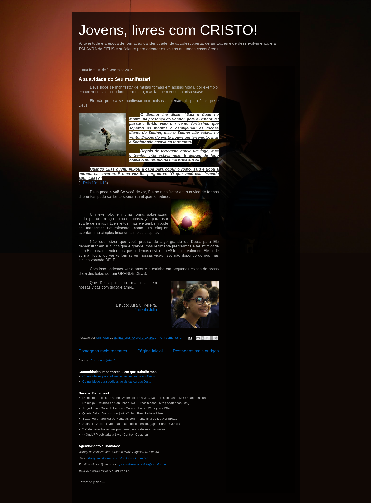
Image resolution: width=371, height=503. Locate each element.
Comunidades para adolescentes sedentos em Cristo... (120, 376)
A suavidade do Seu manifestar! (115, 79)
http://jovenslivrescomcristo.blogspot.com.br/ (117, 458)
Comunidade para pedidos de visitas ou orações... (116, 381)
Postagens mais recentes (103, 351)
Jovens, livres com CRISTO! (168, 30)
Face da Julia (145, 310)
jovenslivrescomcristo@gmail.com (142, 464)
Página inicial (150, 351)
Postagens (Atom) (103, 360)
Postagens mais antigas (196, 351)
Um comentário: (171, 337)
